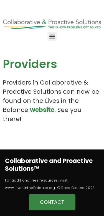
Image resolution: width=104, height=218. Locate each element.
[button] (52, 36)
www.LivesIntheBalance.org (30, 187)
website (42, 110)
